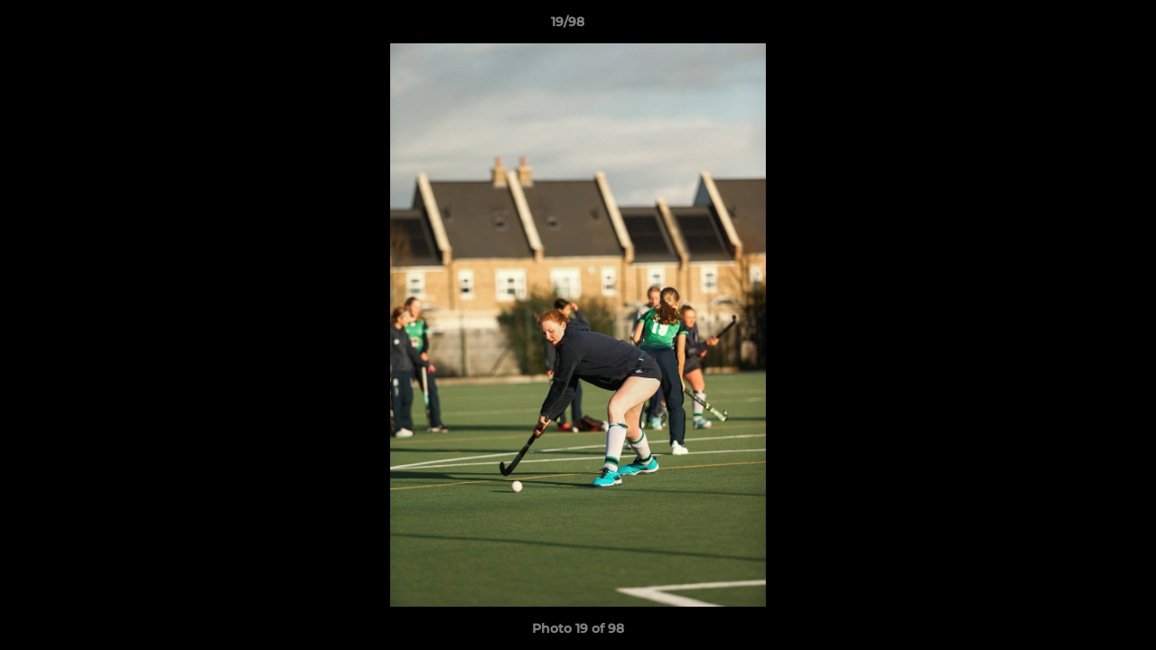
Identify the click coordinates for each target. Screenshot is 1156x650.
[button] (1080, 26)
